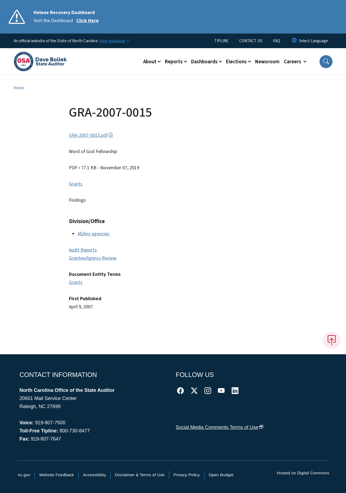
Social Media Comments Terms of (220, 427)
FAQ (276, 41)
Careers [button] (293, 61)
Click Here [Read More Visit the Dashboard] (87, 20)
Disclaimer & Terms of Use (140, 474)
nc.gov (24, 474)
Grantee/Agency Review (93, 258)
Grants (75, 184)
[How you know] (114, 41)
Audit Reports (83, 250)
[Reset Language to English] (294, 41)
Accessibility (94, 474)
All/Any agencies (93, 233)
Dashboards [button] (204, 61)
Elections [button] (236, 61)
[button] (326, 61)
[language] (313, 41)
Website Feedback (56, 474)
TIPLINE (221, 41)
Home (19, 88)
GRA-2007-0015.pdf (91, 135)
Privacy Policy (187, 474)
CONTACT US (250, 41)
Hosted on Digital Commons (303, 473)
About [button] (150, 61)
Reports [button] (174, 61)
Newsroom (267, 61)
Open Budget (221, 474)
